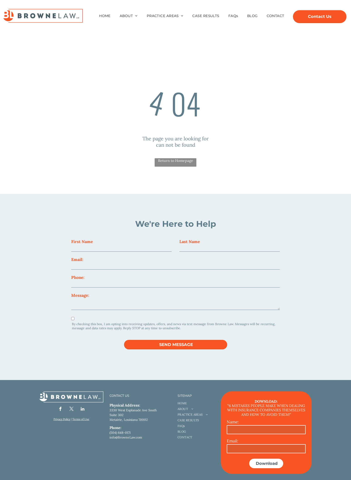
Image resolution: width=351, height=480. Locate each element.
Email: (77, 259)
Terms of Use (80, 419)
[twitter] (71, 409)
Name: (233, 421)
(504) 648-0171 (120, 433)
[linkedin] (82, 409)
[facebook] (60, 409)
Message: (80, 295)
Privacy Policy (62, 419)
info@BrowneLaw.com (126, 437)
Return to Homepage (175, 160)
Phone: (78, 277)
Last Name (189, 241)
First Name (82, 241)
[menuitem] (105, 16)
